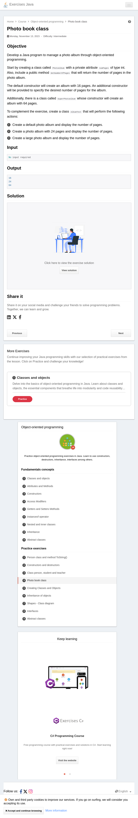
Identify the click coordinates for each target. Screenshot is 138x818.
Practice (22, 399)
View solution (69, 270)
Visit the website (67, 760)
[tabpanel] (69, 389)
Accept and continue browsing (24, 810)
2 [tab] (70, 773)
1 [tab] (64, 773)
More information (56, 810)
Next (120, 333)
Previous (17, 333)
